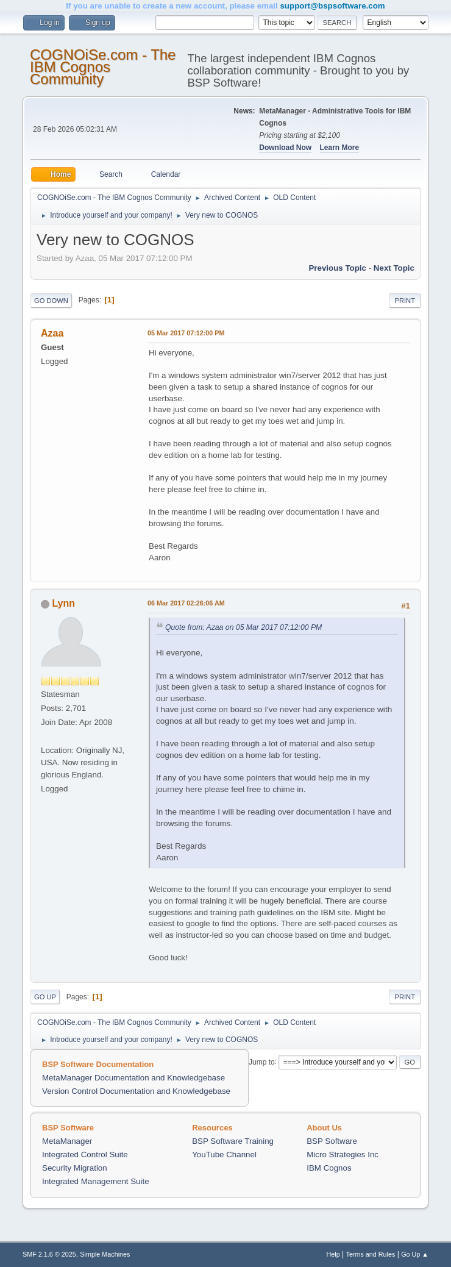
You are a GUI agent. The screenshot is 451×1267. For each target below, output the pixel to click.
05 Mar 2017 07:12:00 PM (185, 333)
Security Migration (74, 1167)
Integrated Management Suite (95, 1181)
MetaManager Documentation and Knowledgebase (133, 1077)
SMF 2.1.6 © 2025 (49, 1254)
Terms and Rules (371, 1254)
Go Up (45, 997)
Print (404, 300)
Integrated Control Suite (85, 1154)
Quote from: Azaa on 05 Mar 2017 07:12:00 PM (243, 627)
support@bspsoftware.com (332, 5)
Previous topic (337, 268)
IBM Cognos (329, 1167)
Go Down (51, 300)
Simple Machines (105, 1254)
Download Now (285, 147)
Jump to (262, 1061)
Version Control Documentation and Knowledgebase (136, 1091)
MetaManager (67, 1141)
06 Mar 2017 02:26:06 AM (186, 603)
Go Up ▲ (414, 1254)
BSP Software (332, 1141)
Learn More (340, 147)
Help (333, 1254)
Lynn (63, 603)
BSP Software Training (233, 1141)
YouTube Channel (224, 1154)
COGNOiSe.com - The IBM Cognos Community (103, 66)
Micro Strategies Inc (342, 1154)
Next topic (394, 268)
